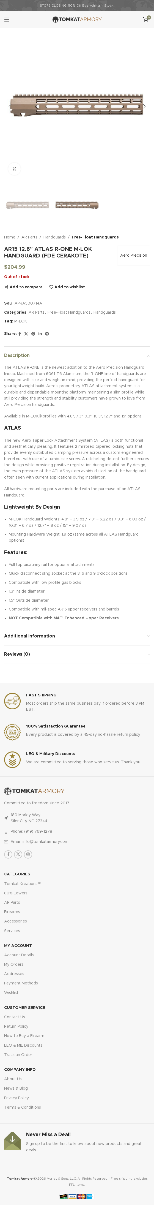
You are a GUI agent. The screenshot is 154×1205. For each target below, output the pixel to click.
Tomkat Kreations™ (22, 884)
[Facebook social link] (20, 334)
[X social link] (26, 334)
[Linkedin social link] (40, 334)
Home (9, 237)
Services (12, 931)
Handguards (54, 237)
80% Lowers (16, 893)
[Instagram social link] (28, 854)
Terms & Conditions (22, 1107)
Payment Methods (21, 983)
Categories (17, 874)
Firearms (12, 912)
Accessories (15, 921)
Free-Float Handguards (95, 237)
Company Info (20, 1070)
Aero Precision (133, 255)
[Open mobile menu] (6, 19)
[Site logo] (77, 19)
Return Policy (16, 1026)
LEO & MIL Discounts (23, 1045)
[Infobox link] (77, 703)
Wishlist (11, 993)
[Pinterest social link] (33, 334)
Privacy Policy (16, 1098)
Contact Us (14, 1017)
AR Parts (29, 237)
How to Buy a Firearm (24, 1036)
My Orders (13, 965)
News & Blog (16, 1088)
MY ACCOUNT (18, 946)
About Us (13, 1079)
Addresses (14, 974)
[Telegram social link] (47, 334)
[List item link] (77, 832)
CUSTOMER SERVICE (24, 1008)
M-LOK (20, 321)
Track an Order (18, 1055)
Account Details (19, 955)
